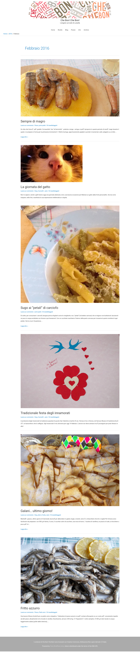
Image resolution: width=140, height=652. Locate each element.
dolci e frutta (43, 516)
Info (79, 30)
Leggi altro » (25, 137)
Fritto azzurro (32, 608)
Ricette (60, 30)
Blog (66, 30)
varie (47, 192)
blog (36, 192)
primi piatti (43, 126)
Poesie (73, 30)
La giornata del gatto (38, 187)
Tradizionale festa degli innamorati (50, 413)
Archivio (86, 30)
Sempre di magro (35, 121)
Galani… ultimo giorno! (40, 511)
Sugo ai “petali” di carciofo (43, 308)
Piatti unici (43, 613)
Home (53, 30)
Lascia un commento (27, 126)
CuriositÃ (42, 192)
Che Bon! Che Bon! (70, 20)
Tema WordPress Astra (57, 647)
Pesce (37, 126)
